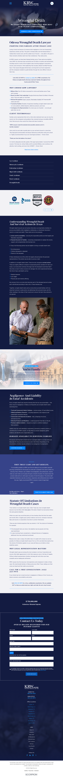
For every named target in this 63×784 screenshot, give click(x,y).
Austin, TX (31, 704)
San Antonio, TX (31, 720)
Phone (11, 635)
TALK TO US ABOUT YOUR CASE (44, 492)
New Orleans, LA (31, 716)
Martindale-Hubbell (36, 99)
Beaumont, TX (31, 709)
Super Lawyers (26, 99)
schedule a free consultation (31, 31)
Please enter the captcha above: (17, 655)
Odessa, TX (31, 718)
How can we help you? (15, 661)
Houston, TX (31, 711)
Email (33, 635)
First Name (12, 629)
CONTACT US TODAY (31, 383)
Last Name (34, 629)
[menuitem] (26, 770)
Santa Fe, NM (32, 723)
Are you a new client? (14, 646)
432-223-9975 (31, 698)
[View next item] (51, 209)
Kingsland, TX (32, 713)
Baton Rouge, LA (31, 707)
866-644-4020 (31, 693)
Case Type (11, 641)
